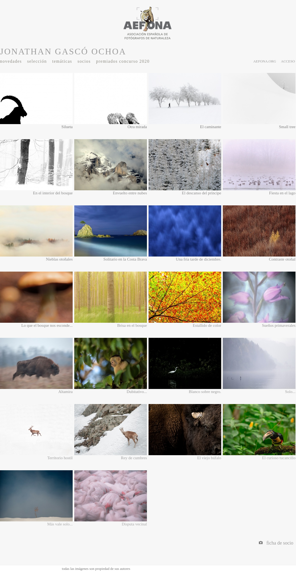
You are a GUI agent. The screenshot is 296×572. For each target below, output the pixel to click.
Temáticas (62, 61)
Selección (37, 61)
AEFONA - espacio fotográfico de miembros (148, 23)
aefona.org (264, 61)
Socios (84, 61)
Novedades (11, 61)
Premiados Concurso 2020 (123, 61)
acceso (288, 61)
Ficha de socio (276, 543)
